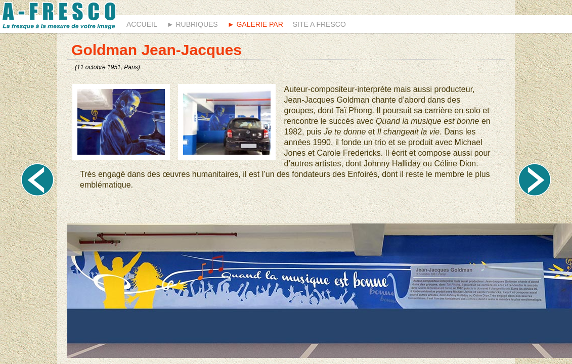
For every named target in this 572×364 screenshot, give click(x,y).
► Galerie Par (255, 24)
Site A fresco (319, 24)
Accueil (141, 24)
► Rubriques (192, 24)
